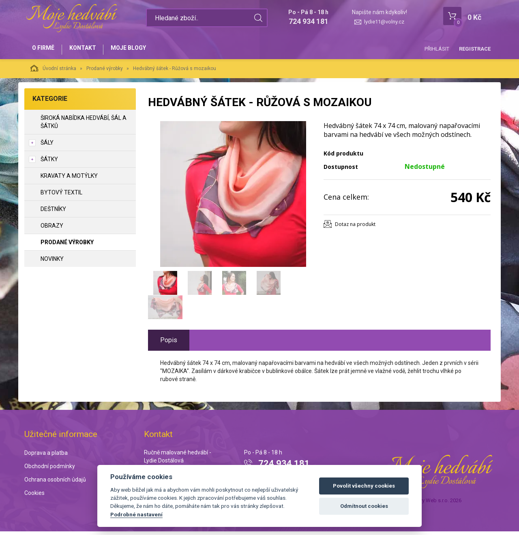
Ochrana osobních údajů (55, 483)
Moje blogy (136, 49)
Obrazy (52, 229)
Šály (47, 146)
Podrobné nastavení (136, 514)
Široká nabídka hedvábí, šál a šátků (84, 125)
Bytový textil (61, 195)
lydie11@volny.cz (384, 22)
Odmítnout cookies (364, 506)
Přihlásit (437, 49)
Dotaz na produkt (355, 227)
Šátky (49, 162)
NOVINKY (52, 262)
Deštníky (53, 212)
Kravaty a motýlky (69, 179)
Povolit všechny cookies (364, 486)
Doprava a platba (46, 456)
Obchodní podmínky (49, 470)
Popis (168, 343)
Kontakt (87, 49)
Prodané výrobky (104, 72)
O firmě (45, 49)
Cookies (34, 496)
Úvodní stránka (53, 71)
